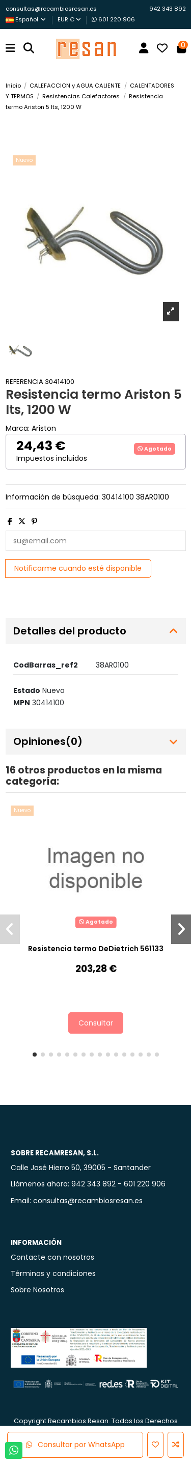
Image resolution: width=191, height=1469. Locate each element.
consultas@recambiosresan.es (51, 9)
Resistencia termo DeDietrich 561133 (95, 949)
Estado (26, 690)
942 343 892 (167, 9)
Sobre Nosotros (37, 1290)
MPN (21, 703)
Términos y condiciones (53, 1273)
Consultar (95, 1023)
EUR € (69, 19)
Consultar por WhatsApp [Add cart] (75, 1444)
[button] (35, 1054)
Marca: (18, 428)
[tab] (96, 631)
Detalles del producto (95, 631)
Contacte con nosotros (52, 1257)
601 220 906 (113, 19)
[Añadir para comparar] (176, 1445)
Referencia (24, 381)
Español (26, 19)
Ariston (44, 428)
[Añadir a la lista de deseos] (155, 1445)
